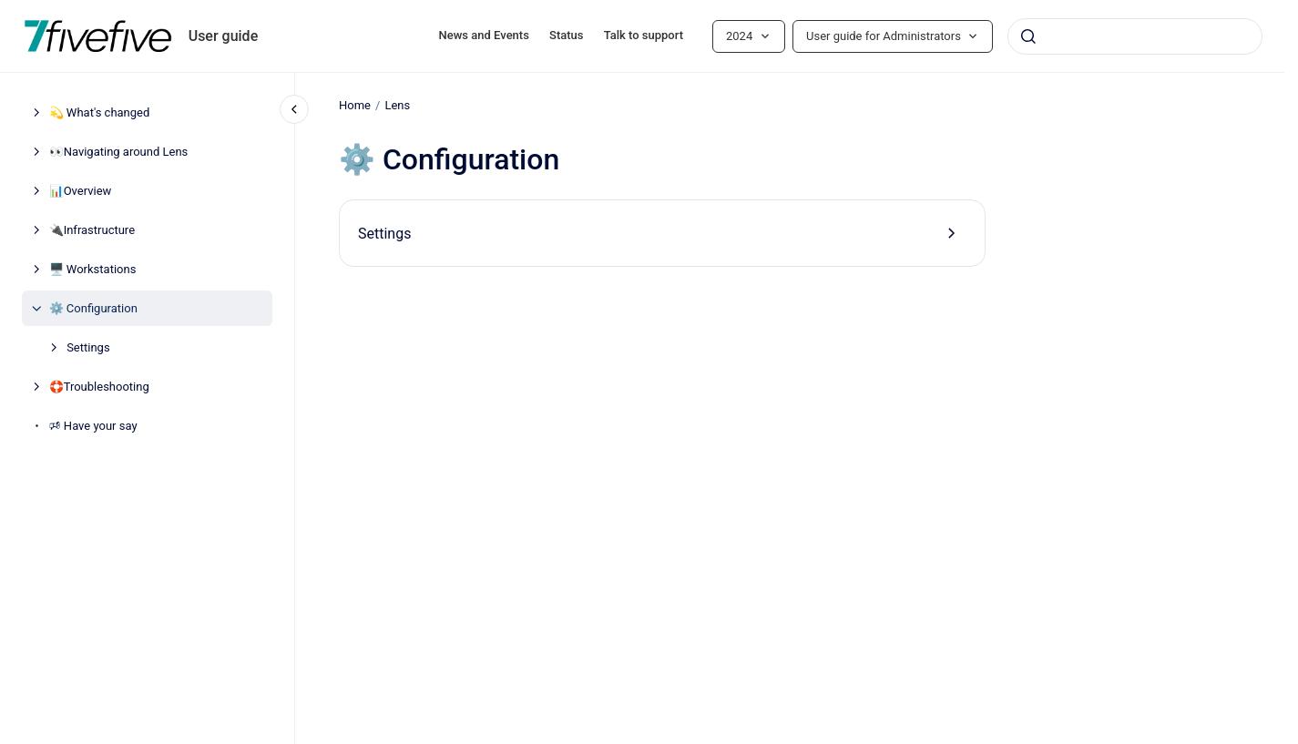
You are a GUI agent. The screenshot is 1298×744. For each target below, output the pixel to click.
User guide (224, 36)
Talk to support (643, 35)
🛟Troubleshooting (99, 386)
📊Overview (80, 191)
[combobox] (1135, 36)
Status (566, 35)
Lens (397, 105)
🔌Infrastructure (92, 230)
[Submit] (1028, 36)
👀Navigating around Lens (119, 151)
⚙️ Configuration (93, 308)
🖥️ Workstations (93, 269)
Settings (87, 347)
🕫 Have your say (93, 426)
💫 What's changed (99, 112)
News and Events (484, 35)
